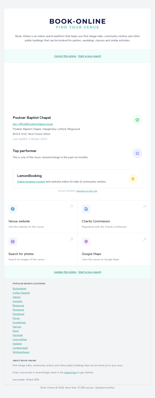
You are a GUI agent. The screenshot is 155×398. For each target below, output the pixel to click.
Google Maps (91, 254)
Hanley (17, 297)
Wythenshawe (21, 352)
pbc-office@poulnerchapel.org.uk (33, 124)
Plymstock (18, 309)
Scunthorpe (19, 322)
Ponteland (18, 314)
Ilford (16, 331)
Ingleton (17, 343)
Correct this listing (65, 56)
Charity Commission (96, 221)
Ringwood (18, 305)
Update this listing (65, 272)
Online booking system (31, 182)
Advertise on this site (86, 191)
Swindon (18, 301)
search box (70, 372)
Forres (16, 318)
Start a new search (89, 56)
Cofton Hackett (21, 293)
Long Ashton (20, 339)
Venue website (19, 221)
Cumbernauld (20, 348)
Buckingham (19, 288)
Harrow (17, 326)
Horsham (18, 335)
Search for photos (21, 254)
